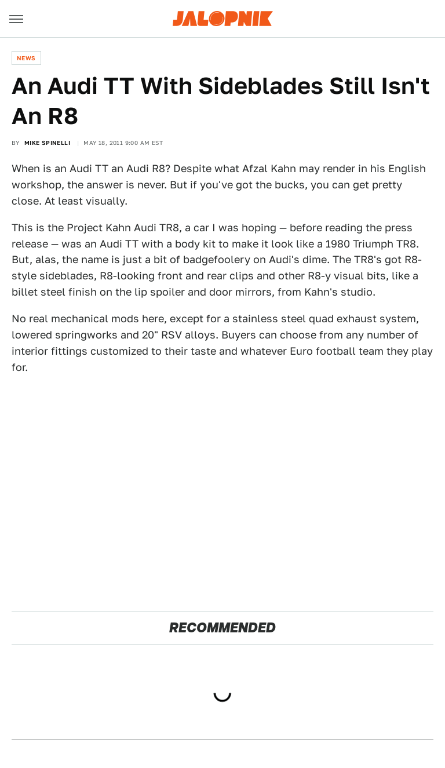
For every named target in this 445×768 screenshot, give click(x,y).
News (26, 57)
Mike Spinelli (47, 142)
